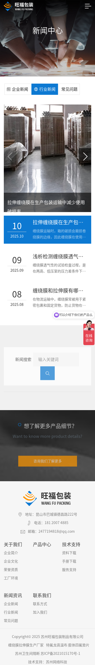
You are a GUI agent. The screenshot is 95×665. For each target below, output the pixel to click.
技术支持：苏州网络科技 (47, 659)
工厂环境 (11, 575)
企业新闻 (17, 89)
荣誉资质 (11, 567)
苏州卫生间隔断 (27, 651)
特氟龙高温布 (56, 642)
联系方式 (40, 601)
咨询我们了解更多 (47, 461)
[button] (85, 156)
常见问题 (69, 89)
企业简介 (11, 550)
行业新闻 (44, 89)
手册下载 (69, 558)
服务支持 (69, 567)
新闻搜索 (23, 365)
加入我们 (40, 609)
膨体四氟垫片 (78, 642)
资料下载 (69, 550)
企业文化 (11, 558)
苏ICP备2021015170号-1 (60, 651)
